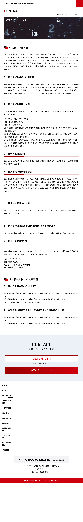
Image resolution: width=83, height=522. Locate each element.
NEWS (4, 390)
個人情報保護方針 (6, 443)
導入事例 (5, 413)
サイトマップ (6, 436)
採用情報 (5, 423)
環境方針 (5, 450)
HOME (59, 14)
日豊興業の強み (6, 401)
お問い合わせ (6, 429)
